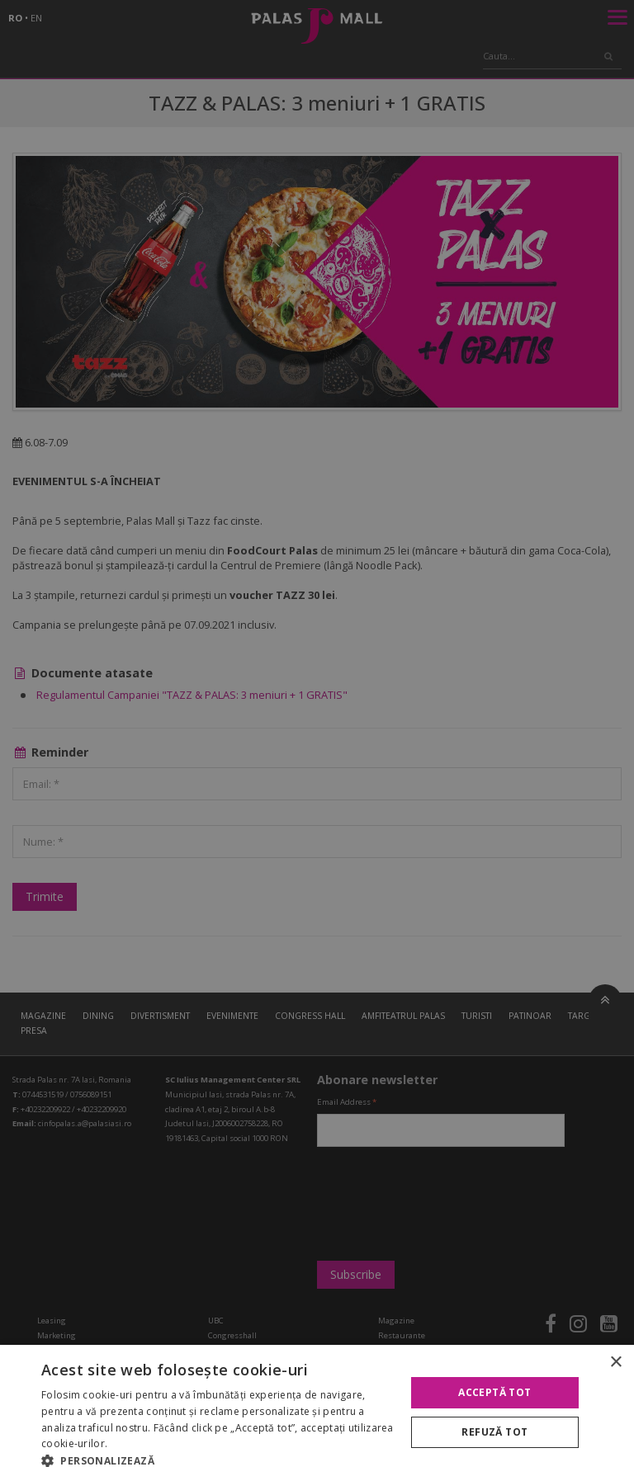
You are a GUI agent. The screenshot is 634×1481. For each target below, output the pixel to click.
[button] (218, 1460)
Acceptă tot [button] (494, 1392)
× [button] (615, 1362)
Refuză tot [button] (494, 1432)
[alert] (317, 740)
